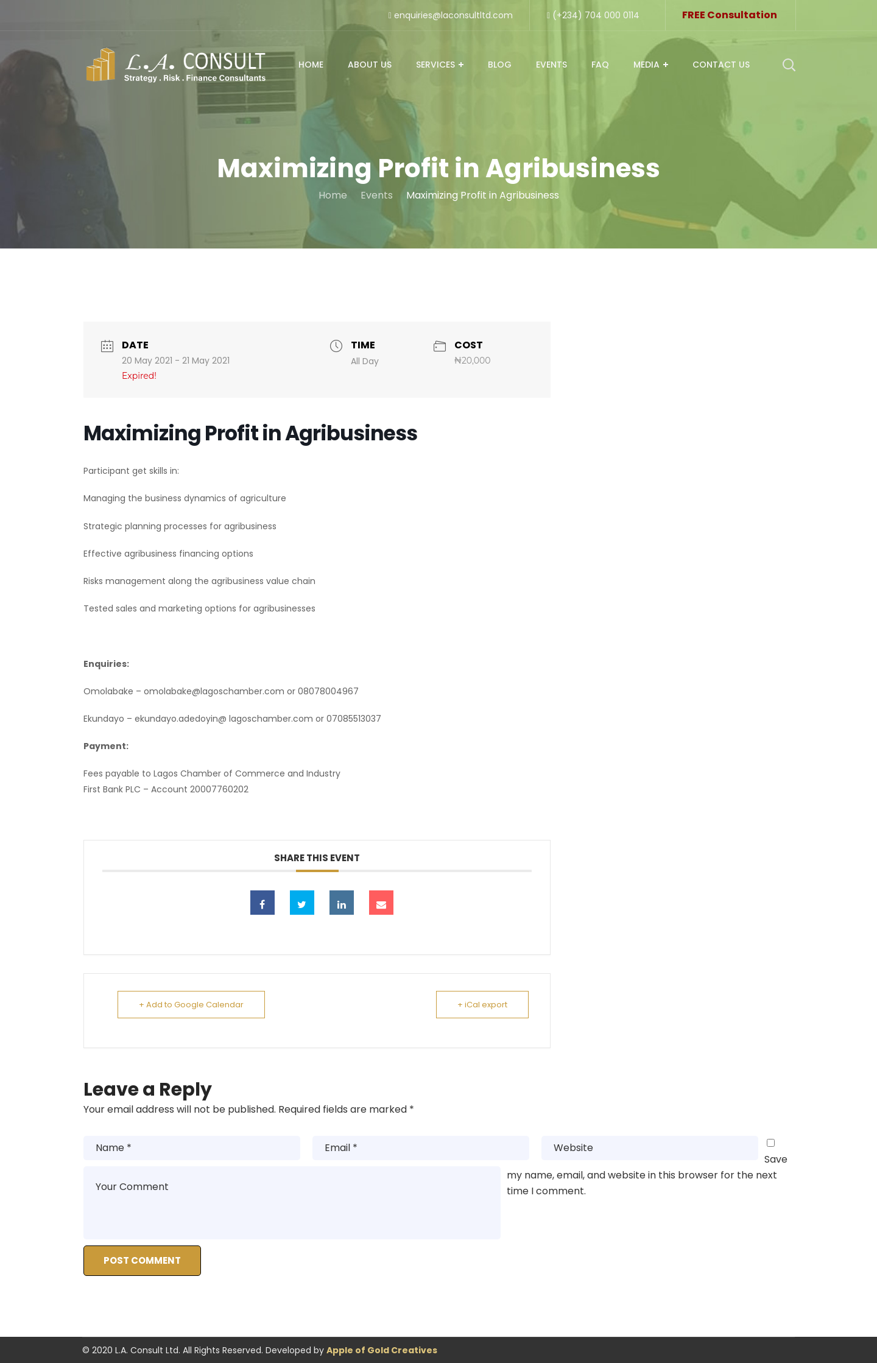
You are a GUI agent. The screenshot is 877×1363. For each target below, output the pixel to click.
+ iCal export (482, 1004)
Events (377, 195)
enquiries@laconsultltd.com (451, 15)
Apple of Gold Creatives (381, 1350)
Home (333, 195)
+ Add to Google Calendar (191, 1004)
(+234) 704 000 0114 (593, 15)
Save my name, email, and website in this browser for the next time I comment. (647, 1175)
